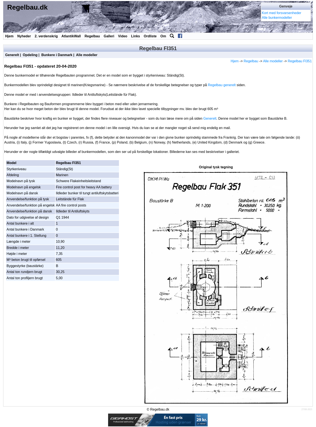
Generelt (12, 55)
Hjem (9, 36)
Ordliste (150, 36)
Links (135, 36)
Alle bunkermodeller (277, 17)
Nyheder (24, 36)
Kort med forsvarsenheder (281, 13)
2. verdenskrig (46, 36)
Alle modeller (86, 55)
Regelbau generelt (222, 85)
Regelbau (92, 36)
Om (163, 36)
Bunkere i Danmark (56, 55)
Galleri (109, 36)
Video (122, 36)
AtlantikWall (71, 36)
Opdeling (30, 55)
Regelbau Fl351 (300, 61)
